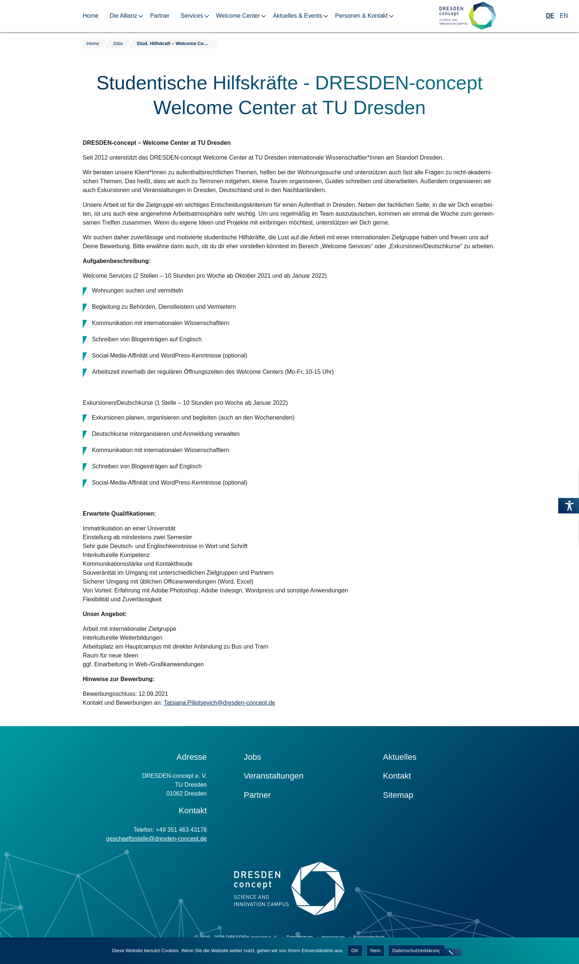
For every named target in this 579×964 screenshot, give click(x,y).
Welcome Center (238, 16)
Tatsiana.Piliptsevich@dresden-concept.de (219, 703)
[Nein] (450, 952)
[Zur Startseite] (467, 16)
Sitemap (398, 795)
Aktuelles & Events (297, 16)
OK (354, 950)
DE (550, 16)
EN (564, 16)
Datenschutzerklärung (416, 950)
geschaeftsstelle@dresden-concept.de (156, 838)
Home (91, 16)
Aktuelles (400, 757)
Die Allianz (123, 16)
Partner (159, 16)
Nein (375, 950)
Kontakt (397, 775)
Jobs (252, 757)
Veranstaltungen (274, 775)
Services (192, 16)
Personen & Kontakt (361, 16)
